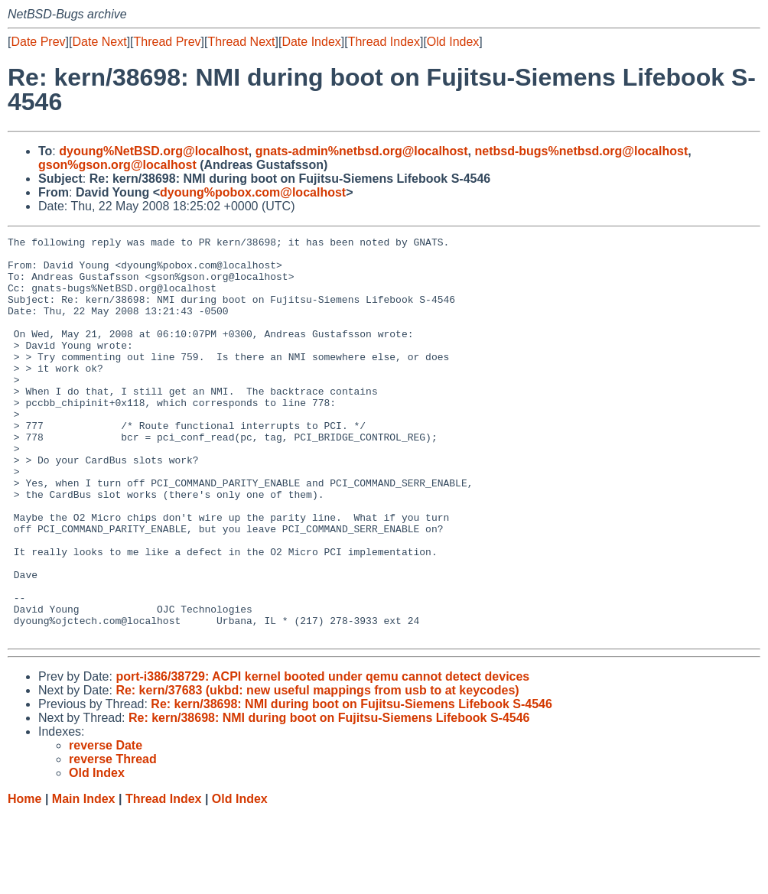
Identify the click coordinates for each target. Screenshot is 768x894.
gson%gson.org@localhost (117, 164)
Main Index (84, 879)
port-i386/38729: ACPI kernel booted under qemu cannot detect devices (322, 756)
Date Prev (38, 41)
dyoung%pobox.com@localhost (253, 192)
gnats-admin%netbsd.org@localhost (361, 151)
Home (24, 879)
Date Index (310, 41)
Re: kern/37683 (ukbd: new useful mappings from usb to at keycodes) (317, 770)
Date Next (99, 41)
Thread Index (384, 41)
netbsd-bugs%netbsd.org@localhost (581, 151)
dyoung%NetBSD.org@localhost (154, 151)
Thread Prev (167, 41)
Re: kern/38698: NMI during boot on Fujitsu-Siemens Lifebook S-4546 (351, 784)
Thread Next (241, 41)
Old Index (453, 41)
